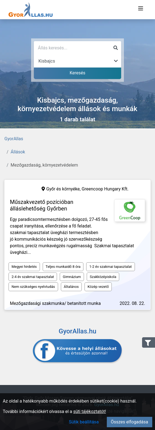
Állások (18, 151)
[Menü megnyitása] (141, 8)
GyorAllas (13, 138)
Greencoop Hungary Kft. (105, 189)
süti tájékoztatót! (89, 411)
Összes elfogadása (129, 422)
